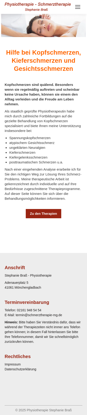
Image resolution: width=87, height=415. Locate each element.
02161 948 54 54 (29, 310)
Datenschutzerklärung (20, 369)
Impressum (13, 364)
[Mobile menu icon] (77, 7)
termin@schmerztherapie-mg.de (39, 315)
